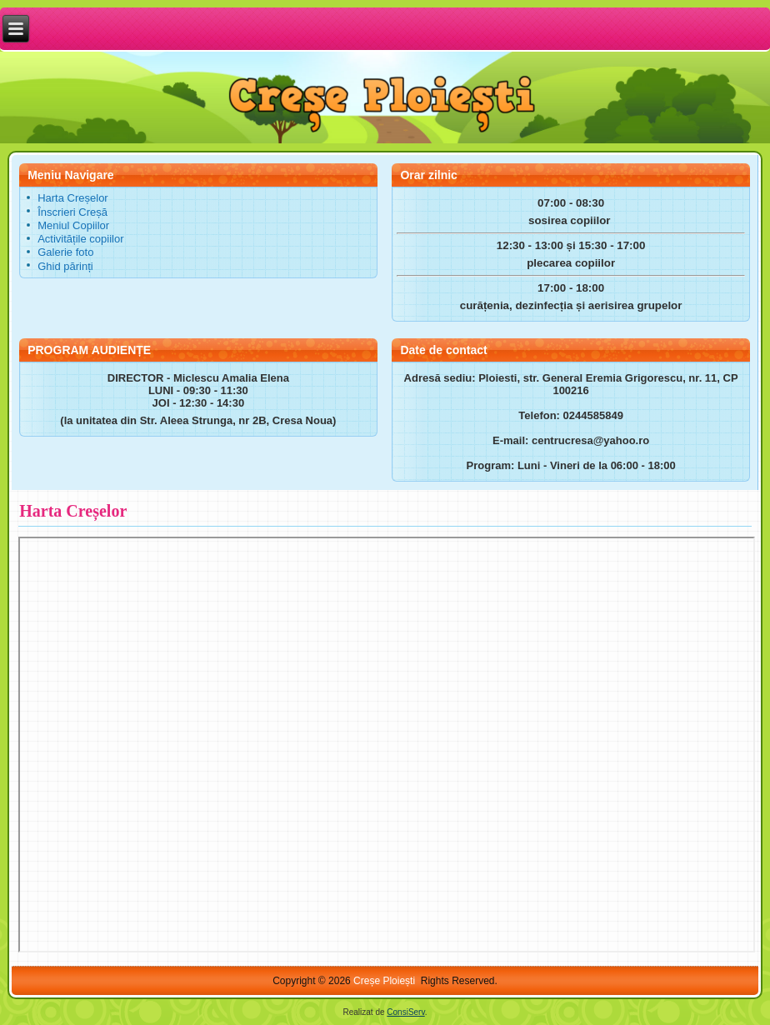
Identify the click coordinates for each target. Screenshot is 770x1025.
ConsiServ (405, 1012)
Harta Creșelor (73, 198)
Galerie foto (65, 252)
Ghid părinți (65, 266)
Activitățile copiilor (80, 238)
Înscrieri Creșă (73, 212)
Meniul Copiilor (73, 225)
